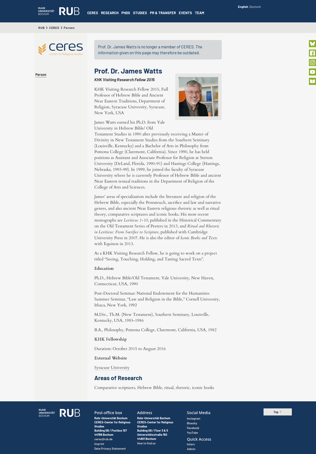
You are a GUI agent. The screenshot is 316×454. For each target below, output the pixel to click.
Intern (191, 444)
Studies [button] (140, 13)
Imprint (99, 444)
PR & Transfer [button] (163, 13)
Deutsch (255, 6)
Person (40, 74)
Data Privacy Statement (110, 448)
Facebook (193, 428)
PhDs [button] (125, 13)
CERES (92, 13)
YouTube (192, 432)
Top (278, 412)
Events (185, 13)
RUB (41, 27)
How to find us (146, 443)
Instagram (193, 418)
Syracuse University (112, 367)
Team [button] (199, 13)
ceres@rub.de (103, 439)
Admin (191, 449)
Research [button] (109, 13)
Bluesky (192, 423)
